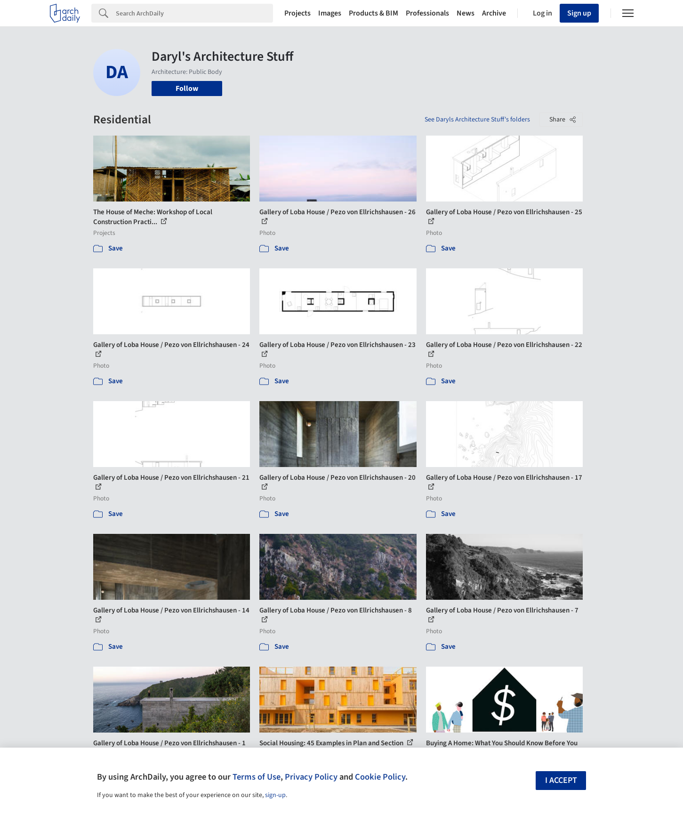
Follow (187, 88)
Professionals (427, 13)
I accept (561, 780)
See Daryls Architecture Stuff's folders (477, 119)
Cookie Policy (380, 777)
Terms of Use (257, 777)
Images (329, 13)
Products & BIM (373, 13)
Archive (494, 13)
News (465, 13)
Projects (297, 13)
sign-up (275, 795)
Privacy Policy (311, 777)
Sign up (579, 13)
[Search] (194, 13)
